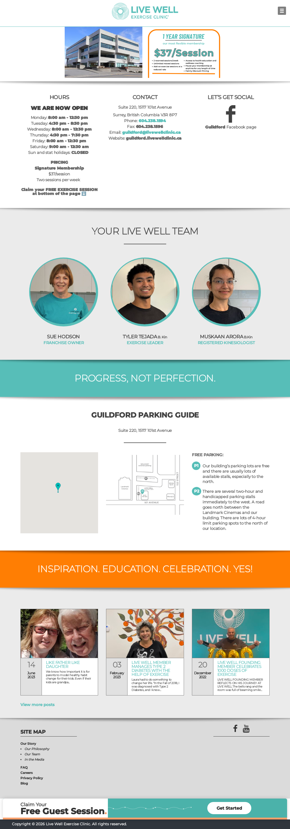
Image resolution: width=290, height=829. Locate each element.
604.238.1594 (152, 120)
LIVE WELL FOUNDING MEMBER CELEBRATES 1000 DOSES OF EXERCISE (239, 668)
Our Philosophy (36, 749)
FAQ (24, 767)
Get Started (229, 808)
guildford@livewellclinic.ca (151, 132)
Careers (26, 773)
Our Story (28, 744)
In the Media (34, 759)
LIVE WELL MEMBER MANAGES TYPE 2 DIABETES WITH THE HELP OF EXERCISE (151, 668)
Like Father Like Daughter (63, 664)
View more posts (37, 704)
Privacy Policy (31, 778)
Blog (24, 783)
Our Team (32, 754)
